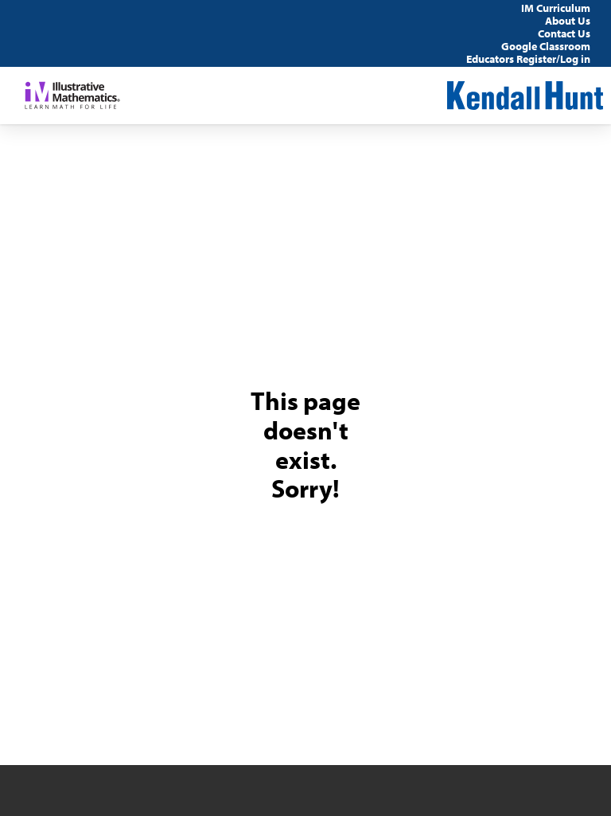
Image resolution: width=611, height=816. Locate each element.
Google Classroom (545, 46)
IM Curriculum (555, 8)
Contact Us (564, 33)
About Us (567, 20)
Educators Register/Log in (528, 59)
